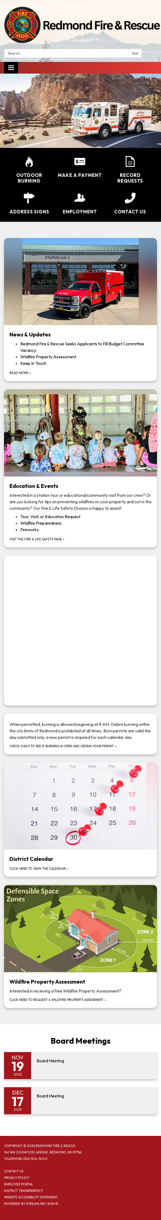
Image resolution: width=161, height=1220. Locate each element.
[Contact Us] (130, 203)
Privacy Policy (16, 1178)
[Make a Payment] (79, 167)
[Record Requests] (130, 170)
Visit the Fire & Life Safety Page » (36, 539)
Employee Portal (18, 1184)
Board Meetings (81, 1041)
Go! (135, 53)
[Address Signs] (29, 203)
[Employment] (79, 203)
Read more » (20, 373)
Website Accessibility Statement (31, 1197)
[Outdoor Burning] (29, 170)
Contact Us (13, 1171)
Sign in (52, 1204)
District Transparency (23, 1191)
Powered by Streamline (24, 1204)
